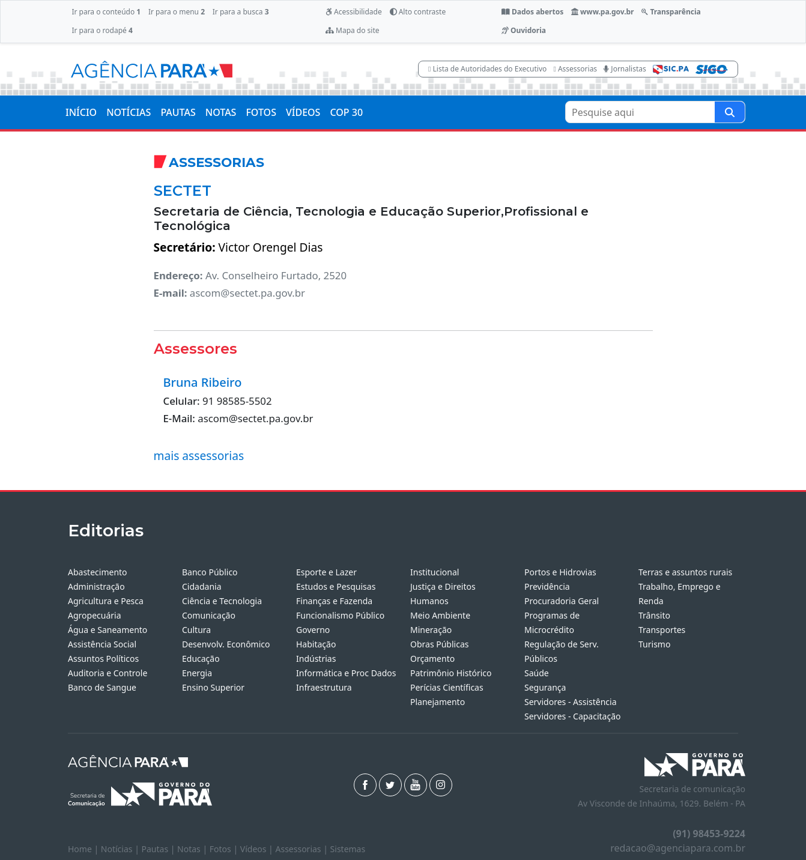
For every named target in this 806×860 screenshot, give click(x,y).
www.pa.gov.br (602, 12)
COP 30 (346, 112)
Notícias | (121, 849)
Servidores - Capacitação (572, 716)
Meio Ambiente (440, 615)
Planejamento (437, 701)
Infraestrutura (324, 687)
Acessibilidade (354, 12)
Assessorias (575, 69)
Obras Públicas (439, 644)
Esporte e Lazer (326, 572)
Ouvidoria (523, 30)
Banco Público (210, 572)
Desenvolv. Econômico (226, 644)
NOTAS (221, 112)
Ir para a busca (241, 12)
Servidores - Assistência (570, 701)
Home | (84, 849)
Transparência (670, 12)
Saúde (536, 673)
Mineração (431, 629)
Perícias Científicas (446, 687)
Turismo (654, 644)
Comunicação (208, 615)
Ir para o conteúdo (106, 12)
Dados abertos (532, 12)
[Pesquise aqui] (730, 112)
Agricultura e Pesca (106, 601)
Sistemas (348, 849)
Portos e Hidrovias (560, 572)
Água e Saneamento (107, 629)
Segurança (545, 687)
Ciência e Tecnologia (222, 601)
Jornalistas (625, 69)
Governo (313, 629)
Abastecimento (97, 572)
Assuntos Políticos (103, 658)
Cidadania (202, 586)
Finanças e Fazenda (334, 601)
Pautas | (160, 849)
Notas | (193, 849)
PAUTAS (177, 112)
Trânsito (654, 615)
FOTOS (261, 112)
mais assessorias (199, 455)
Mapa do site (353, 30)
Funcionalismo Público (340, 615)
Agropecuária (94, 615)
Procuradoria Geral (561, 601)
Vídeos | (258, 849)
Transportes (661, 629)
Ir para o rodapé (101, 30)
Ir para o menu (176, 12)
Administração (96, 586)
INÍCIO (81, 112)
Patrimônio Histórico (451, 673)
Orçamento (432, 658)
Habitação (316, 644)
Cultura (196, 629)
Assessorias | (302, 849)
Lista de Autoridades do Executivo (487, 69)
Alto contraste (418, 12)
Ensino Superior (213, 687)
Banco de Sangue (102, 687)
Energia (197, 673)
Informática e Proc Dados (346, 673)
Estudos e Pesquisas (335, 586)
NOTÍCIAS (128, 112)
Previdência (547, 586)
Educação (201, 658)
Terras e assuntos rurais (685, 572)
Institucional (434, 572)
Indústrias (316, 658)
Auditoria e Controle (107, 673)
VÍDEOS (303, 112)
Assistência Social (102, 644)
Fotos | (225, 849)
